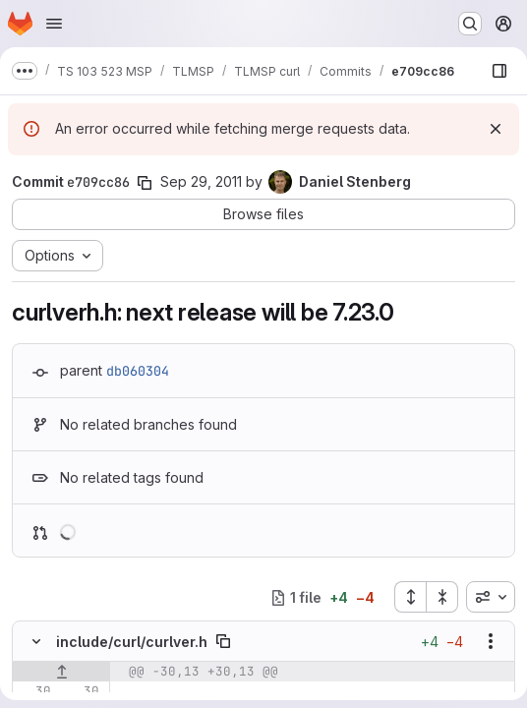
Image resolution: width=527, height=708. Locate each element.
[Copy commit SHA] (144, 183)
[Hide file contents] (36, 641)
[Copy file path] (223, 641)
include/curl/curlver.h (131, 641)
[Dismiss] (495, 129)
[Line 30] (34, 691)
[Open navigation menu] (54, 23)
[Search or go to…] (470, 23)
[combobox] (490, 597)
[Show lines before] (61, 671)
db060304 (137, 371)
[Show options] (490, 641)
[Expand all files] (410, 597)
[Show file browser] (499, 71)
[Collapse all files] (442, 597)
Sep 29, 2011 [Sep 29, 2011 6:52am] (201, 181)
